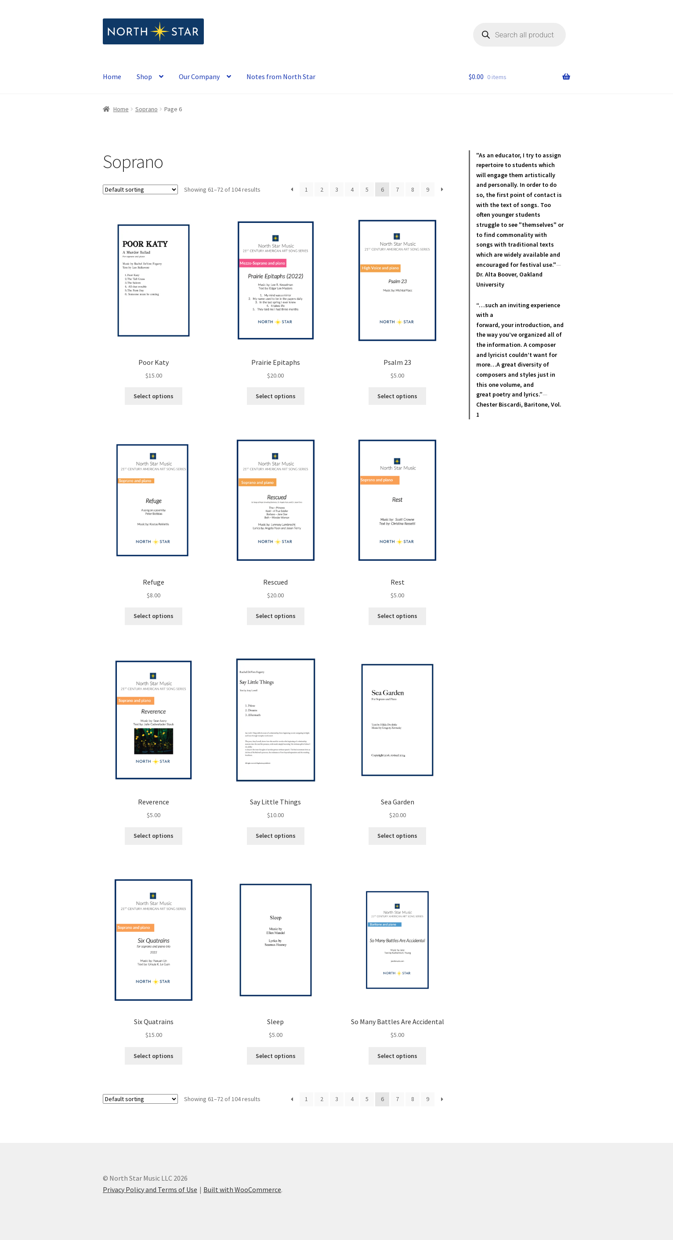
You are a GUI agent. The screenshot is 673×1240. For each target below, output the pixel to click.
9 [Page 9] (427, 189)
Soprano (146, 109)
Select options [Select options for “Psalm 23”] (397, 396)
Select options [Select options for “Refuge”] (154, 616)
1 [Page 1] (306, 189)
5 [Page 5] (367, 189)
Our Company (199, 76)
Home (112, 76)
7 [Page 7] (397, 189)
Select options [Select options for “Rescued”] (276, 616)
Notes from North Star (280, 76)
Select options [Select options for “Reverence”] (154, 836)
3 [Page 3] (336, 189)
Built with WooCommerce (242, 1189)
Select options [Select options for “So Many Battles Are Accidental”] (397, 1056)
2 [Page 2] (321, 189)
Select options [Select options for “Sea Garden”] (397, 836)
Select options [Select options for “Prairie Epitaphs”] (276, 396)
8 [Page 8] (412, 189)
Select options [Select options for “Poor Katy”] (154, 396)
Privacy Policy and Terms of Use (150, 1189)
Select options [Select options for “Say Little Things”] (276, 836)
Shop (144, 76)
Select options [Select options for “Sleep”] (276, 1056)
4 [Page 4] (352, 189)
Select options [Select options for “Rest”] (397, 616)
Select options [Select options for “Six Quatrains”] (154, 1056)
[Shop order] (140, 189)
